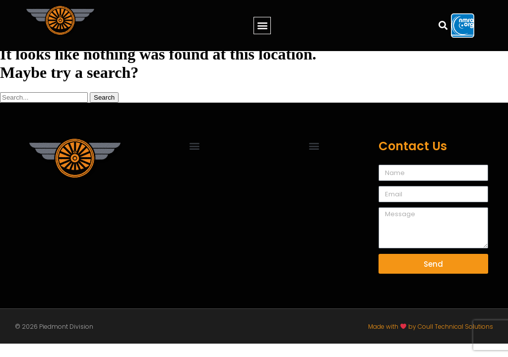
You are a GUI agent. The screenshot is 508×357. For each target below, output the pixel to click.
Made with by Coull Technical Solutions (430, 326)
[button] (262, 25)
